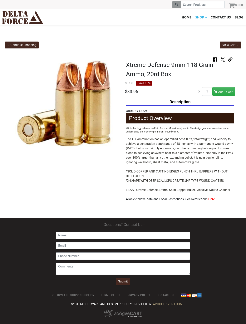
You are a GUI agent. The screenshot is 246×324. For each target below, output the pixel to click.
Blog (239, 17)
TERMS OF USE (111, 295)
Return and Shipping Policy (73, 295)
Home (187, 17)
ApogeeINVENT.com (168, 304)
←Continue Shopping (22, 45)
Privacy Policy (138, 295)
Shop (201, 17)
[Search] (203, 4)
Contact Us (221, 17)
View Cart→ (230, 45)
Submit (123, 281)
